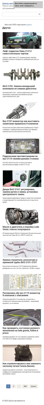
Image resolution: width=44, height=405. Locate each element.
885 (25, 386)
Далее (33, 386)
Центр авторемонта (12, 3)
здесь (29, 25)
